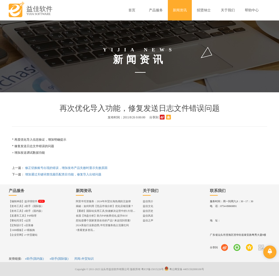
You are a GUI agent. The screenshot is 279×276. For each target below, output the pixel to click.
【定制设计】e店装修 (21, 225)
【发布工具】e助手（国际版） (26, 206)
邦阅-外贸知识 (84, 258)
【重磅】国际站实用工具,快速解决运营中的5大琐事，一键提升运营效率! (118, 210)
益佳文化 (148, 206)
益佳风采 (148, 215)
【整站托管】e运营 (20, 220)
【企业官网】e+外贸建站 (23, 234)
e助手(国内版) (34, 258)
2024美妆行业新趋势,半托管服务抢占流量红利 (102, 225)
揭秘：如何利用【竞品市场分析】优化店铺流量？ (104, 206)
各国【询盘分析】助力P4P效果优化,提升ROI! (102, 215)
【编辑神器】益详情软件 (27, 201)
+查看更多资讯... (85, 230)
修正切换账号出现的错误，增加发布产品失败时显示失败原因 (66, 168)
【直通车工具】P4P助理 (22, 215)
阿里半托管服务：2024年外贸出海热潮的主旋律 (103, 201)
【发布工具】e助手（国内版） (26, 210)
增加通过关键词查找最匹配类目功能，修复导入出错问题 (63, 174)
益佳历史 (148, 210)
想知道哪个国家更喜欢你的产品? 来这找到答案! (103, 220)
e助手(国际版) (59, 258)
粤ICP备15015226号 (152, 269)
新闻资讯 (84, 190)
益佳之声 (148, 220)
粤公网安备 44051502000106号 (184, 269)
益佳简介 (148, 201)
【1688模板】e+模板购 (22, 230)
